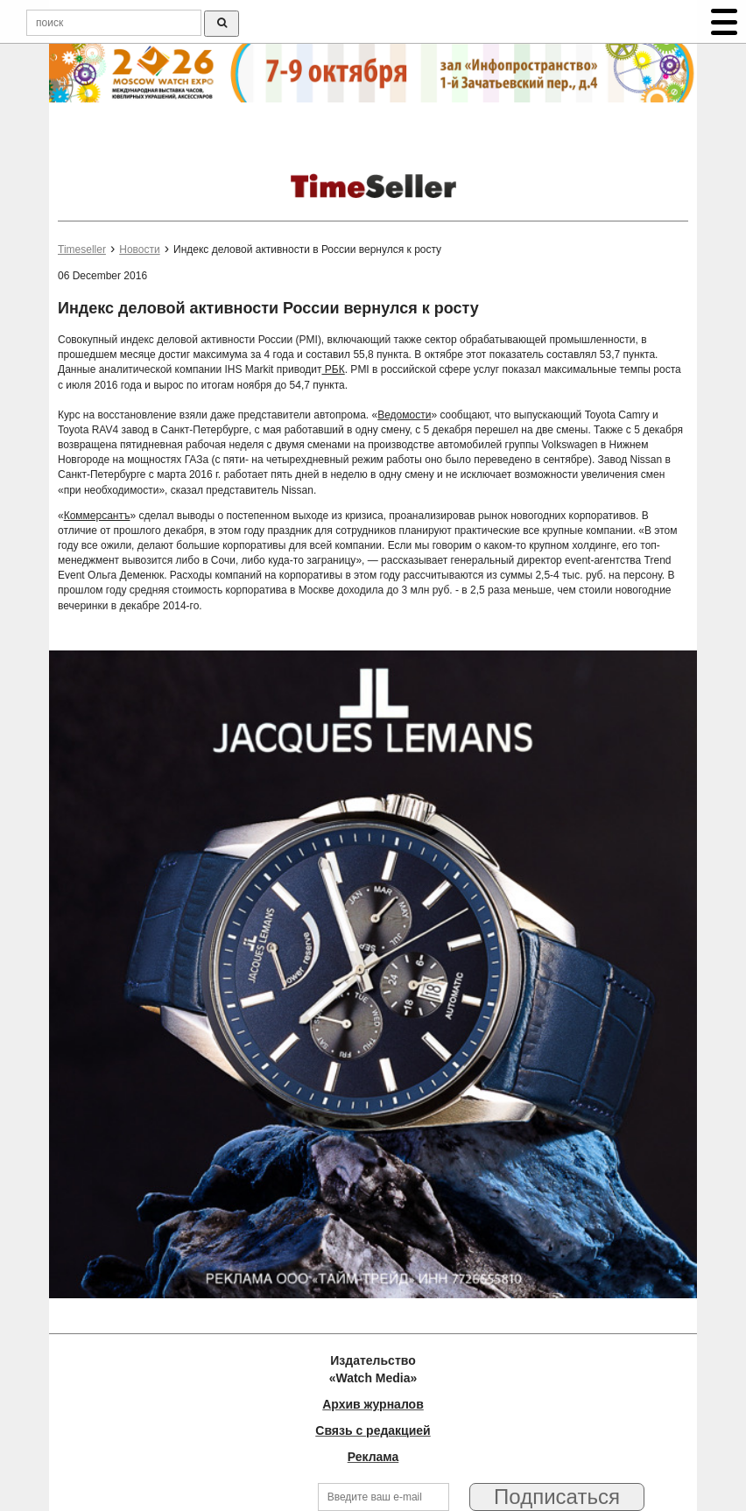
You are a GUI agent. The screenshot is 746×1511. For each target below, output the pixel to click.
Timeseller (82, 249)
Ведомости (404, 415)
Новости (139, 249)
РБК (333, 369)
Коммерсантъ (97, 516)
